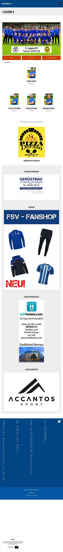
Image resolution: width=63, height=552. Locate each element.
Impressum (28, 496)
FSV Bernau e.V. (7, 4)
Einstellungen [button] (11, 547)
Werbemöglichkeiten (31, 449)
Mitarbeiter (18, 433)
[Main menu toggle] (59, 3)
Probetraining (45, 429)
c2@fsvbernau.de (39, 122)
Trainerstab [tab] (7, 62)
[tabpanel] (31, 114)
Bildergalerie (45, 439)
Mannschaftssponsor (31, 161)
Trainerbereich (31, 493)
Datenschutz (34, 496)
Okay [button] (16, 547)
